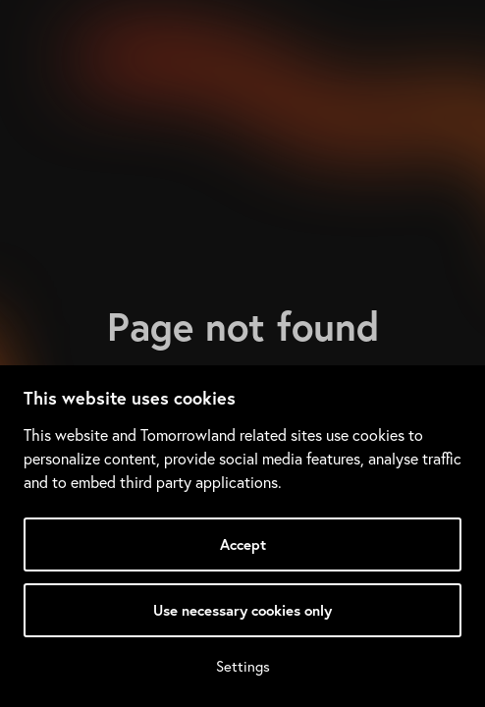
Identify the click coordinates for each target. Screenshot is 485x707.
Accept (243, 544)
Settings (243, 666)
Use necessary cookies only (242, 610)
